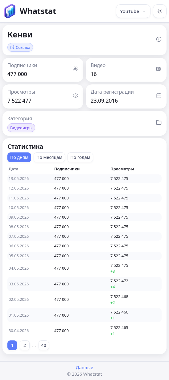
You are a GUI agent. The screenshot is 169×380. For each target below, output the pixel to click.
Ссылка (20, 47)
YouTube (133, 11)
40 (43, 345)
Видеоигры (21, 127)
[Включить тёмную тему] (160, 11)
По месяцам (49, 157)
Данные (84, 367)
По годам (80, 157)
